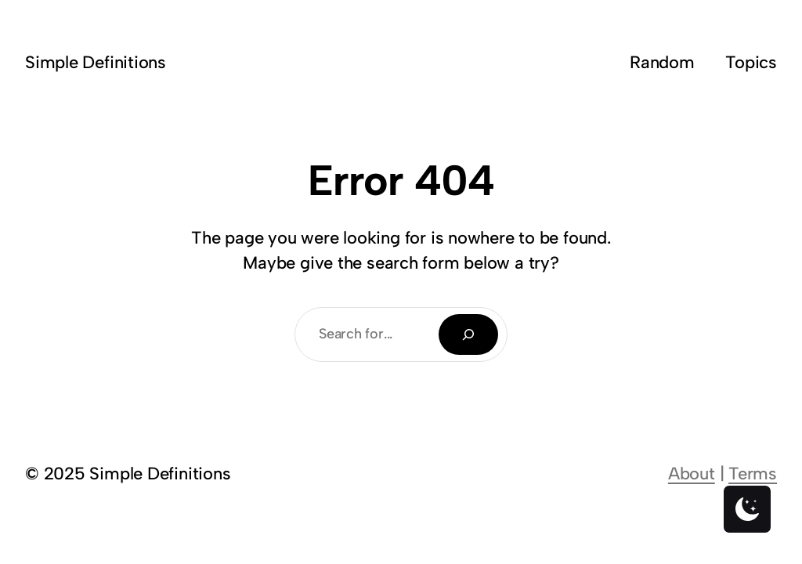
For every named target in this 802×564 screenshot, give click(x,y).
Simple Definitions (95, 62)
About (691, 473)
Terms (752, 473)
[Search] (468, 334)
